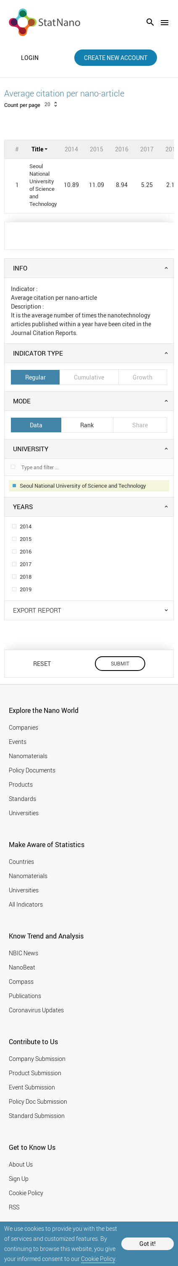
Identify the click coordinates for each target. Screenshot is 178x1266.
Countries (21, 862)
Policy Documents (32, 770)
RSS (14, 1207)
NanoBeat (22, 967)
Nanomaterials (28, 756)
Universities (24, 813)
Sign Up (19, 1179)
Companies (23, 727)
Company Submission (37, 1059)
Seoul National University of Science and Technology (43, 185)
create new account (115, 58)
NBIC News (23, 953)
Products (21, 784)
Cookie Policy (98, 1259)
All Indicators (26, 904)
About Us (21, 1164)
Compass (21, 981)
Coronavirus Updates (36, 1010)
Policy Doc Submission (38, 1101)
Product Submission (35, 1073)
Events (17, 742)
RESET (42, 664)
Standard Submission (37, 1116)
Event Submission (32, 1087)
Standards (22, 799)
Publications (25, 996)
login (30, 58)
